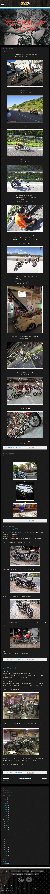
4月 (7, 843)
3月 (7, 845)
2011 (6, 855)
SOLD (5, 863)
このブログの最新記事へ (25, 778)
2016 (6, 815)
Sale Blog (6, 790)
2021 (6, 805)
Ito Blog (36, 874)
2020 (6, 807)
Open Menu (2, 4)
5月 (7, 841)
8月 (7, 829)
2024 (6, 799)
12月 (7, 821)
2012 (6, 853)
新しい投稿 (6, 778)
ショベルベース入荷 (10, 529)
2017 (6, 813)
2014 (6, 819)
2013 (6, 851)
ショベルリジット (9, 668)
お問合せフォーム (29, 874)
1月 (7, 849)
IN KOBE (6, 51)
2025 (6, 798)
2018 (6, 811)
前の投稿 (45, 778)
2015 (6, 817)
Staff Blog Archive (8, 792)
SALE (5, 861)
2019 (6, 809)
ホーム (7, 871)
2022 (6, 803)
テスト (5, 456)
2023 (6, 801)
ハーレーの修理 (25, 871)
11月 (7, 823)
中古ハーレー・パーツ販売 (37, 871)
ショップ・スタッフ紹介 (17, 874)
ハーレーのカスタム (15, 871)
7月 (7, 839)
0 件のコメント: (21, 447)
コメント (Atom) (9, 780)
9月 (7, 827)
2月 (7, 847)
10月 (7, 825)
